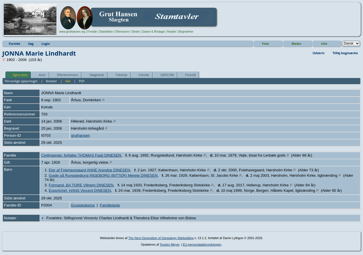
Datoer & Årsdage (153, 31)
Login (45, 43)
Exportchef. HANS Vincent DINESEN (80, 190)
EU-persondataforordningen (202, 244)
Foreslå (188, 74)
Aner (40, 74)
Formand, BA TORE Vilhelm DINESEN (81, 185)
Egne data (18, 74)
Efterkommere (65, 74)
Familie (141, 74)
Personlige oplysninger (21, 81)
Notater (171, 31)
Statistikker (106, 31)
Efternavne (122, 31)
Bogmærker (186, 31)
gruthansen (80, 135)
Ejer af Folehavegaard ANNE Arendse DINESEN (89, 170)
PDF (82, 81)
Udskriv (318, 53)
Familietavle (110, 205)
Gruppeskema (83, 205)
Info (324, 43)
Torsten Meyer (169, 244)
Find (265, 43)
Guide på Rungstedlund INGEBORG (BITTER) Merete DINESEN (103, 175)
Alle (68, 81)
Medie (296, 43)
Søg (30, 43)
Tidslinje (118, 74)
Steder (135, 31)
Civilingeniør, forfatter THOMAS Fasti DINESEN (81, 155)
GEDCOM (164, 74)
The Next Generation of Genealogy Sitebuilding (161, 238)
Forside (92, 31)
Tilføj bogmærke (345, 53)
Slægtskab (94, 74)
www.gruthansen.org (72, 31)
